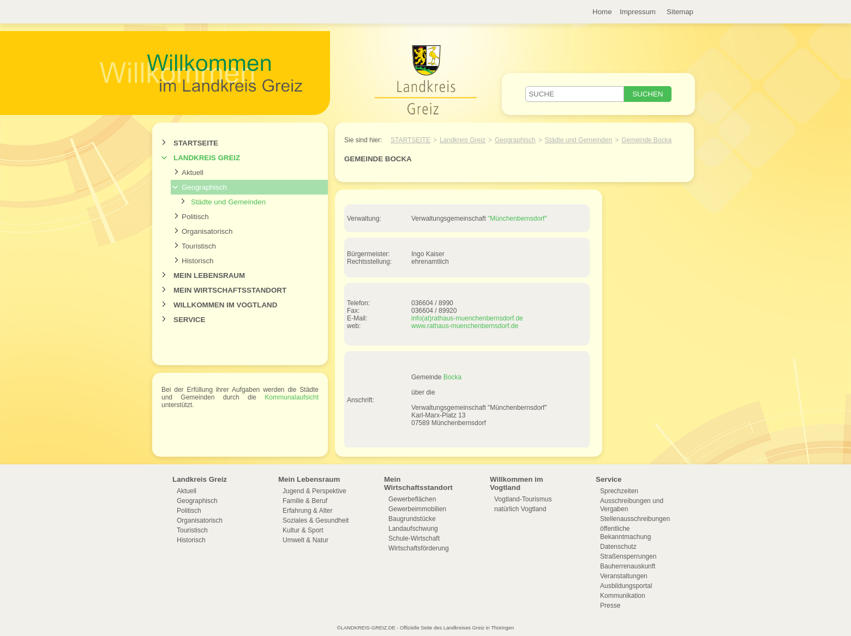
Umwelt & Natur (305, 540)
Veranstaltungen (624, 576)
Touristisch (199, 246)
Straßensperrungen (628, 556)
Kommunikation (622, 595)
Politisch (195, 217)
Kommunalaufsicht (292, 397)
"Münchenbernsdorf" (517, 218)
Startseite (195, 143)
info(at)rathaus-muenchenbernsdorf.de (467, 318)
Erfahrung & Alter (307, 510)
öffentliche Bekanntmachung (625, 533)
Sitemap (680, 12)
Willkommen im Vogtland (225, 305)
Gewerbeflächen (412, 499)
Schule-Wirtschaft (414, 538)
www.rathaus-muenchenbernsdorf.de (464, 326)
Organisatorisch (207, 231)
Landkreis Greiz (206, 158)
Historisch (198, 261)
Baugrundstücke (412, 519)
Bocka (453, 377)
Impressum (638, 12)
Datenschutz (618, 546)
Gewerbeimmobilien (417, 509)
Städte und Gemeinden (228, 202)
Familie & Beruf (305, 501)
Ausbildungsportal (626, 586)
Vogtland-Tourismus (523, 499)
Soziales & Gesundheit (316, 520)
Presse (610, 605)
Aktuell (192, 172)
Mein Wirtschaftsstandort (229, 290)
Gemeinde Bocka (646, 140)
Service (189, 320)
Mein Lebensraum (209, 275)
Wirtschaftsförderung (418, 548)
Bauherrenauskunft (627, 566)
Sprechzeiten (619, 491)
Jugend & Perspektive (314, 491)
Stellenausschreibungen (635, 519)
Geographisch (204, 187)
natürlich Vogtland (520, 509)
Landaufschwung (413, 528)
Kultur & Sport (303, 530)
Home (602, 12)
